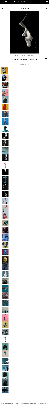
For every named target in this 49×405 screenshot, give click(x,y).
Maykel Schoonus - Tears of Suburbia (13, 2)
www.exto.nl (14, 402)
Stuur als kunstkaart (24, 59)
